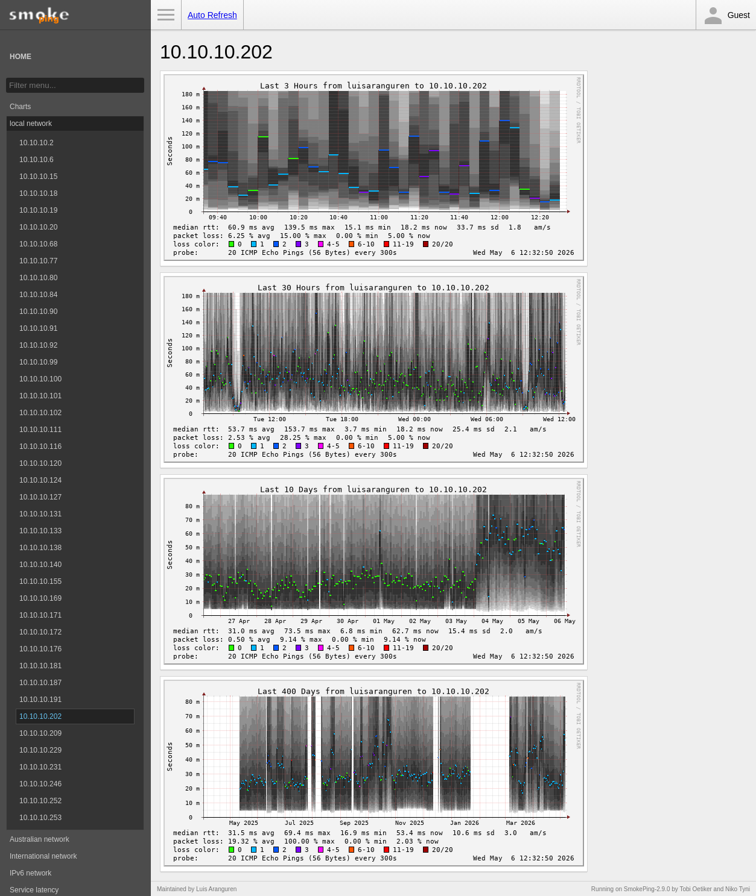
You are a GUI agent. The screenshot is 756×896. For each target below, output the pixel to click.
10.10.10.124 (40, 480)
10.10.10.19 (38, 210)
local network (31, 123)
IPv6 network (30, 873)
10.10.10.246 (40, 784)
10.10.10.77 (38, 261)
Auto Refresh (212, 15)
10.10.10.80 (38, 278)
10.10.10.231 (40, 767)
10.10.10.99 (38, 362)
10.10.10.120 (40, 463)
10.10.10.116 (40, 446)
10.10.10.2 (36, 143)
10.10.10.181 (40, 666)
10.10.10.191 (40, 699)
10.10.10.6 (36, 159)
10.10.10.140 (40, 564)
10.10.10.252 (40, 801)
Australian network (39, 839)
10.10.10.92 (38, 345)
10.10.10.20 (38, 227)
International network (43, 856)
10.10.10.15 (38, 176)
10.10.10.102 (40, 413)
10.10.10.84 (38, 294)
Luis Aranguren (216, 889)
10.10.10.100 (40, 379)
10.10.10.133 (40, 531)
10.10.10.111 (40, 429)
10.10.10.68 (38, 244)
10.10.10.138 (40, 548)
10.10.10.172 (40, 632)
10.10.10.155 (40, 581)
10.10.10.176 (40, 649)
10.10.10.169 (40, 598)
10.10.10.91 (38, 328)
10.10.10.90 (38, 311)
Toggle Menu (166, 15)
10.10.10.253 (40, 817)
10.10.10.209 (40, 733)
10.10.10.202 (40, 716)
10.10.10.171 (40, 615)
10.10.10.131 (40, 514)
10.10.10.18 (38, 193)
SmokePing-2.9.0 (647, 889)
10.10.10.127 (40, 497)
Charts (20, 106)
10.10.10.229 (40, 750)
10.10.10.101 (40, 396)
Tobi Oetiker (695, 889)
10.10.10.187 (40, 682)
